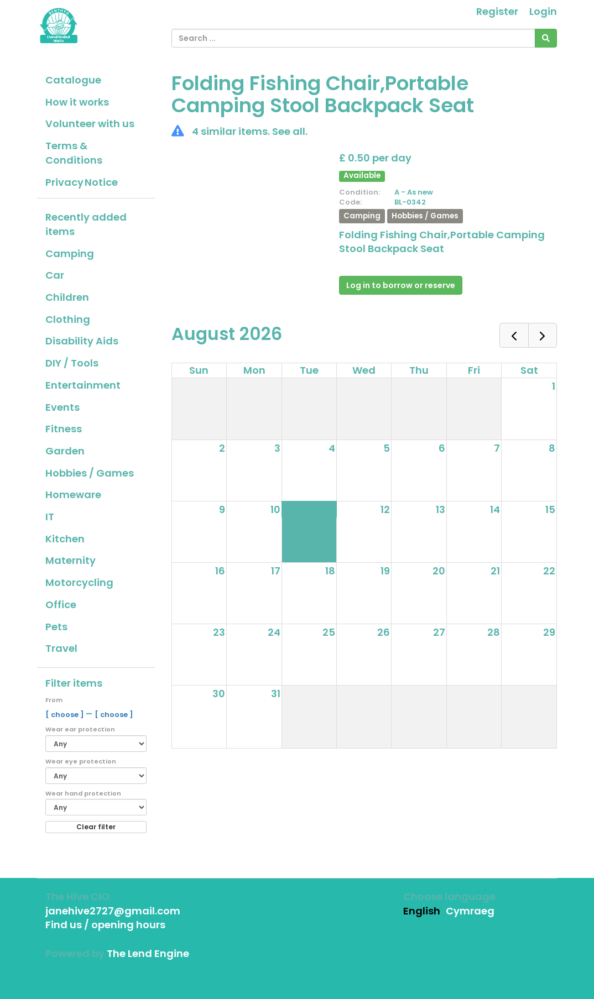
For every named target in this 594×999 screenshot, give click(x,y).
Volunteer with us (89, 123)
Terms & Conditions (73, 153)
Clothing (67, 319)
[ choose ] (65, 714)
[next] (542, 335)
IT (49, 517)
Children (67, 297)
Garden (65, 451)
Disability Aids (81, 341)
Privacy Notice (81, 182)
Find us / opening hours (105, 925)
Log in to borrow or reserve (400, 285)
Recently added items (86, 224)
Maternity (70, 560)
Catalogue (73, 80)
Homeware (73, 494)
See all (288, 131)
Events (62, 407)
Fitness (63, 429)
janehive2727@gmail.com (112, 911)
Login (543, 11)
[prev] (513, 335)
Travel (61, 648)
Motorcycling (79, 582)
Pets (56, 627)
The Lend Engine (148, 953)
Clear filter (96, 826)
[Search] (546, 38)
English (421, 911)
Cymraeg (470, 911)
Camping (69, 253)
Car (54, 275)
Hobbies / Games (89, 473)
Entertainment (83, 385)
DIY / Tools (71, 363)
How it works (77, 102)
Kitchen (65, 539)
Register (497, 11)
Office (60, 604)
